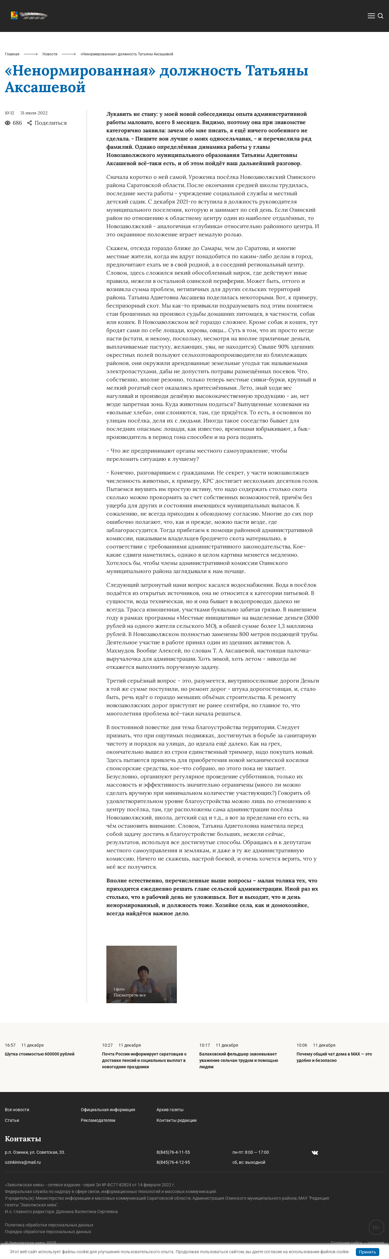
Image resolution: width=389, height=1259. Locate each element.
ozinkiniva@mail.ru (23, 1162)
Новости (50, 54)
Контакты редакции (177, 1120)
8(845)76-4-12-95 (173, 1162)
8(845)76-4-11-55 (173, 1152)
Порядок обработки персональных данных (48, 1231)
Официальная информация (108, 1109)
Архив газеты (170, 1109)
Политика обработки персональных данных (49, 1224)
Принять (367, 1252)
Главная (12, 54)
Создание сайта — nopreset (357, 1242)
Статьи (12, 1120)
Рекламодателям (98, 1120)
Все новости (17, 1109)
